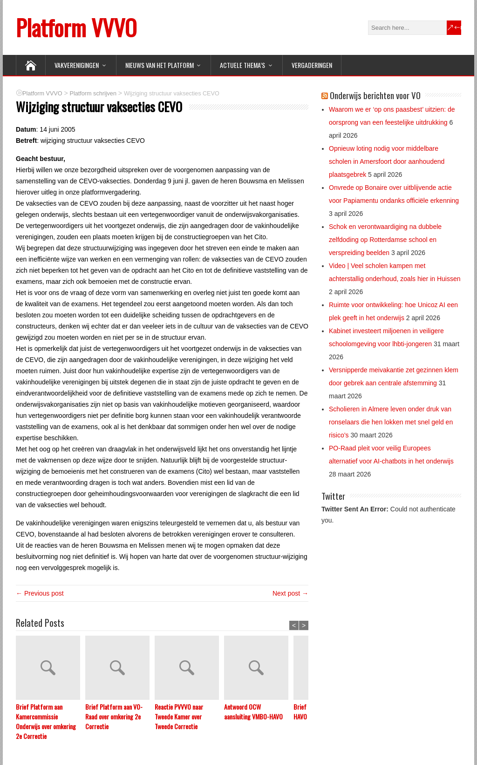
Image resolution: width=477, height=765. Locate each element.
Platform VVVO (76, 27)
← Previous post (40, 593)
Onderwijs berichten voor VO (375, 94)
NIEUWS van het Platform (159, 65)
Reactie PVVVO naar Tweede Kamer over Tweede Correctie (179, 716)
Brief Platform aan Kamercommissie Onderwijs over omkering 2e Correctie (46, 721)
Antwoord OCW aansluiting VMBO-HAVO (253, 711)
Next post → (290, 593)
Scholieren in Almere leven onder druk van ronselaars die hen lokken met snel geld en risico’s (391, 422)
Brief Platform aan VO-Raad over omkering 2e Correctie (114, 716)
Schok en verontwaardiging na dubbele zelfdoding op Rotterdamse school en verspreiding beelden (385, 239)
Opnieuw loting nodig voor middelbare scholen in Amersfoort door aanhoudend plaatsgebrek (386, 161)
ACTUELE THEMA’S (242, 65)
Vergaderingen (312, 65)
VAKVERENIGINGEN (77, 65)
